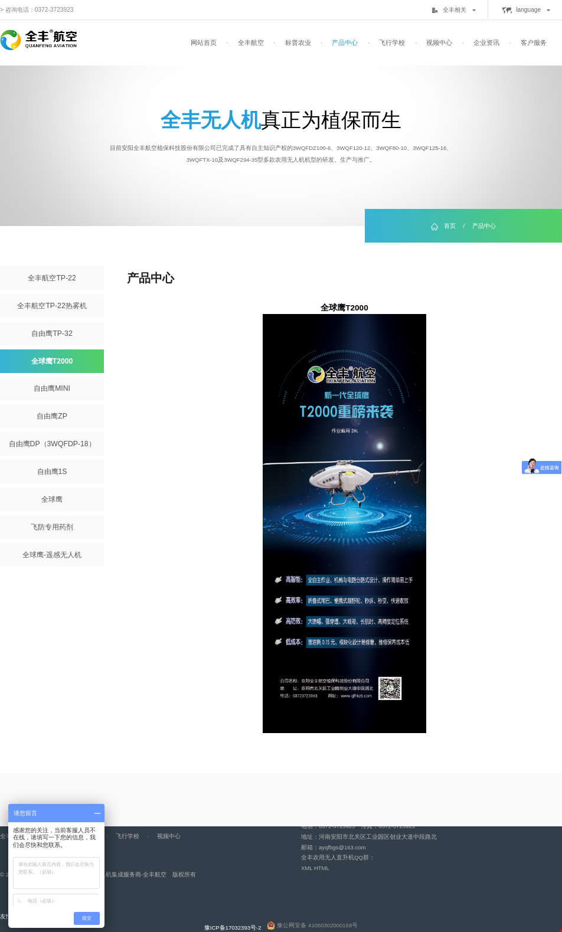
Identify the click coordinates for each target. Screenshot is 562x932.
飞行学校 (392, 42)
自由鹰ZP (52, 416)
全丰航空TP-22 (52, 278)
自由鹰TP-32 (51, 333)
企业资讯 (486, 42)
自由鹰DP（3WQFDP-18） (52, 444)
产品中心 (345, 42)
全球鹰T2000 (52, 361)
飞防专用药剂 (52, 527)
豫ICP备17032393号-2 (233, 927)
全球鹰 (52, 499)
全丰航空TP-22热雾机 (51, 306)
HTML (321, 868)
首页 (450, 226)
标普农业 (298, 42)
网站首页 (204, 42)
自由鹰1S (52, 471)
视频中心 (439, 42)
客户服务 (534, 42)
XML (306, 868)
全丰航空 (251, 42)
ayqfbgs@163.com (342, 847)
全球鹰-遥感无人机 (51, 555)
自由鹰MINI (52, 388)
